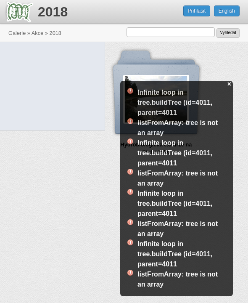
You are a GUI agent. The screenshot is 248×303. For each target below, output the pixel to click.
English (227, 11)
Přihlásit (197, 11)
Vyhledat (228, 32)
